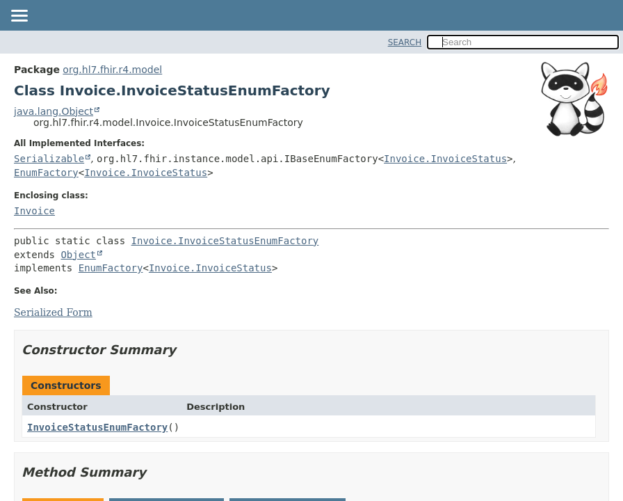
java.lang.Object (53, 111)
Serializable (49, 158)
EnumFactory (46, 172)
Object (78, 254)
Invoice (34, 210)
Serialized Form (53, 312)
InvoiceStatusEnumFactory (97, 427)
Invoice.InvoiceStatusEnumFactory (225, 240)
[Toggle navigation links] (19, 16)
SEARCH (405, 42)
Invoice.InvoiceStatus (445, 158)
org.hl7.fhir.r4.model (112, 69)
